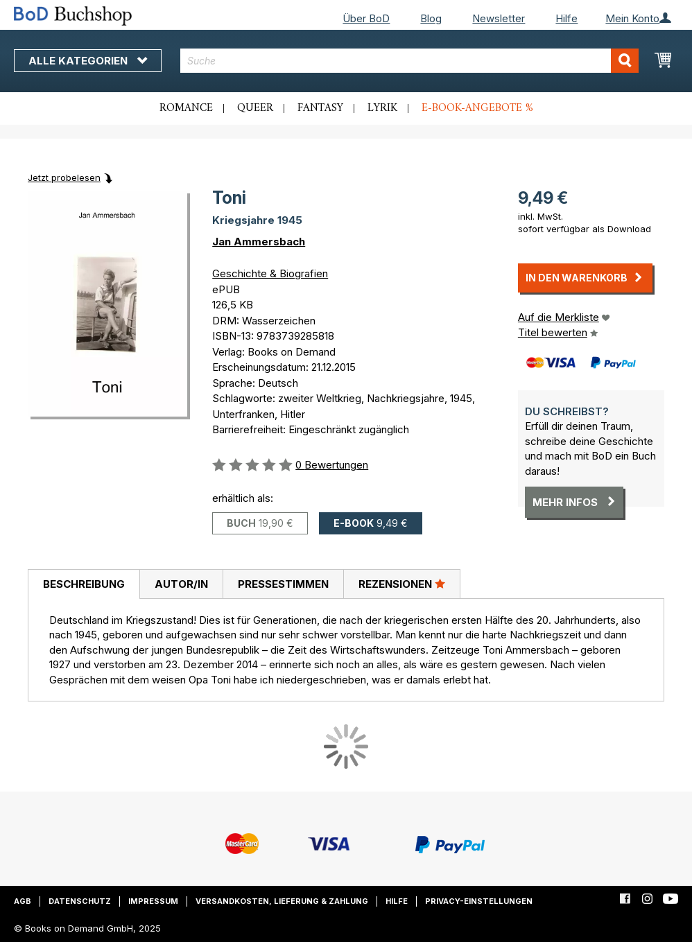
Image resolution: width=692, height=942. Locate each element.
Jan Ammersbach (258, 241)
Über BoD (366, 18)
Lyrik (382, 108)
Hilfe (566, 18)
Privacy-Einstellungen (479, 901)
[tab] (83, 584)
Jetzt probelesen (64, 177)
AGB (22, 901)
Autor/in (181, 584)
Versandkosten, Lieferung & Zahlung (282, 901)
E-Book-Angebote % (477, 108)
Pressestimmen (283, 584)
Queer (255, 108)
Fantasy (320, 108)
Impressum (153, 901)
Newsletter (498, 18)
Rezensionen (401, 583)
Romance (186, 108)
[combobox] (409, 61)
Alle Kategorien (87, 60)
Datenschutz (80, 901)
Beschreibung (84, 584)
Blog (431, 18)
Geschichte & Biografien (270, 273)
